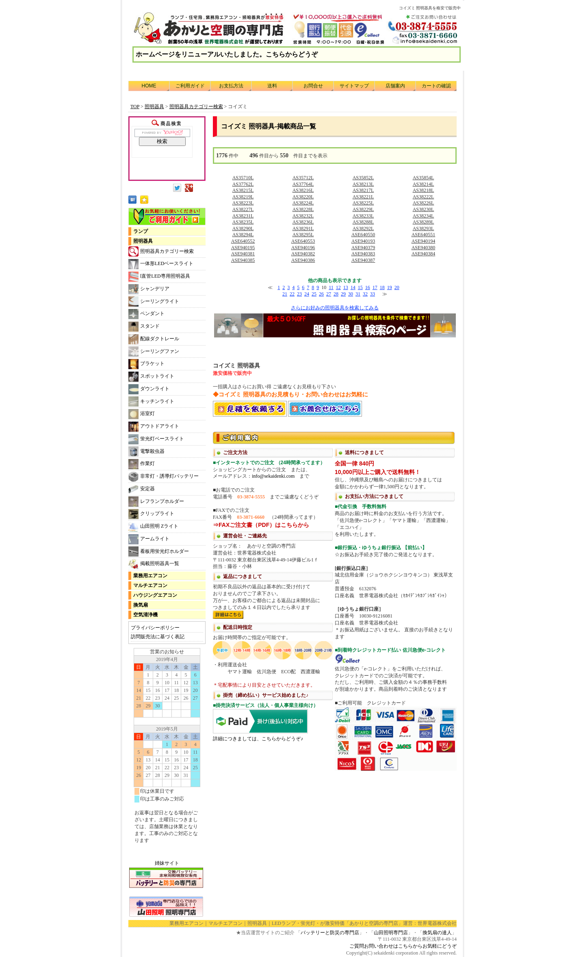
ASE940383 (363, 254)
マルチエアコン (150, 585)
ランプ (140, 231)
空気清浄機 (145, 615)
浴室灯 (141, 414)
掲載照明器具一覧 (153, 564)
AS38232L (303, 216)
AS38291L (303, 228)
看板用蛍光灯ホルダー (158, 551)
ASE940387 (363, 260)
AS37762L (243, 184)
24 (306, 294)
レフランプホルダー (156, 501)
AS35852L (363, 178)
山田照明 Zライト (153, 527)
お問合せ (313, 86)
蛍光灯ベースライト (156, 439)
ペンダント (146, 314)
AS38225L (363, 203)
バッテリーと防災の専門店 (330, 932)
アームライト (148, 539)
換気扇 (140, 605)
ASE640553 (303, 241)
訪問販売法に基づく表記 (157, 636)
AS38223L (243, 203)
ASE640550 (363, 234)
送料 (272, 86)
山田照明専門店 (391, 932)
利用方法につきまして (335, 600)
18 (382, 287)
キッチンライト (151, 401)
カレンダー (167, 749)
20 (396, 287)
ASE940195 (243, 247)
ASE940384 (424, 254)
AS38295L (303, 234)
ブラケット (146, 364)
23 (299, 294)
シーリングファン (153, 351)
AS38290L (243, 228)
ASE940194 (424, 241)
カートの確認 (436, 86)
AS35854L (423, 178)
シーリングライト (153, 301)
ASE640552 (243, 241)
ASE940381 (243, 254)
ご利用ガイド (190, 86)
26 (321, 294)
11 (331, 287)
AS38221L (363, 197)
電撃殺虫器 (146, 451)
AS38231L (243, 216)
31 (357, 294)
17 (375, 287)
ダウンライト (148, 389)
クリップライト (151, 514)
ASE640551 (424, 234)
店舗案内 (395, 86)
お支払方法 (231, 86)
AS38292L (363, 228)
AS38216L (303, 190)
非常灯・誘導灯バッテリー (163, 477)
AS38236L (303, 222)
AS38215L (243, 190)
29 (343, 294)
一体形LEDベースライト (160, 264)
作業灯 (141, 464)
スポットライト (151, 377)
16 (367, 287)
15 (360, 287)
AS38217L (363, 190)
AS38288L (363, 222)
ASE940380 (424, 247)
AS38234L (423, 216)
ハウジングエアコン (155, 595)
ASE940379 (363, 247)
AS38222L (423, 197)
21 (284, 294)
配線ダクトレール (153, 339)
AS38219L (243, 197)
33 (372, 294)
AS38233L (363, 216)
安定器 (141, 489)
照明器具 (143, 241)
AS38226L (423, 203)
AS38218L (423, 190)
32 (365, 294)
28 (336, 294)
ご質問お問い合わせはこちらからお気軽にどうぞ (403, 946)
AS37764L (303, 184)
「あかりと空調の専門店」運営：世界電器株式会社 (400, 923)
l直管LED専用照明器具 (159, 277)
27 (328, 294)
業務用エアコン (150, 576)
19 (389, 287)
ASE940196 (303, 247)
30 (350, 294)
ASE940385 (243, 260)
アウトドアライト (153, 427)
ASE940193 (363, 241)
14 (353, 287)
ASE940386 (303, 260)
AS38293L (423, 228)
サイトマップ (354, 86)
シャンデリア (148, 289)
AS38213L (363, 184)
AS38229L (363, 209)
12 (338, 287)
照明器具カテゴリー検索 (161, 251)
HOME (149, 86)
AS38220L (303, 197)
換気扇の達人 (437, 932)
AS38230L (423, 209)
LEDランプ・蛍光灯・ (296, 923)
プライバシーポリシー (155, 628)
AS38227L (243, 209)
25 (314, 294)
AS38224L (303, 203)
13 (345, 287)
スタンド (144, 327)
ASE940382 (303, 254)
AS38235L (243, 222)
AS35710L (243, 178)
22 (292, 294)
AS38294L (243, 234)
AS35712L (303, 178)
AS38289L (423, 222)
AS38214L (423, 184)
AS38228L (303, 209)
